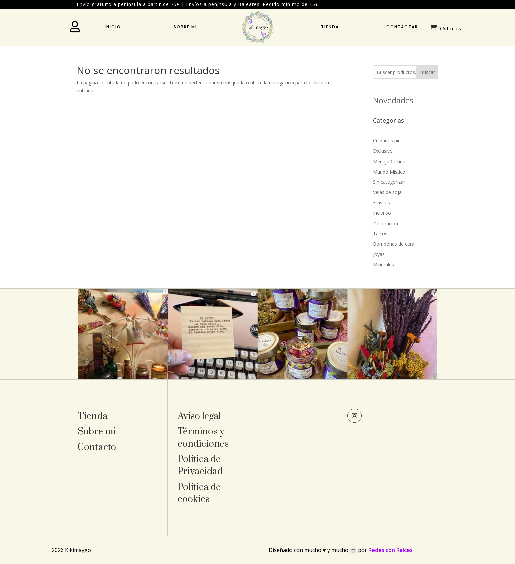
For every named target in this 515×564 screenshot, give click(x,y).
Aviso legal (199, 416)
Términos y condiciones (203, 437)
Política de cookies (199, 493)
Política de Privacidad (200, 465)
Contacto (97, 447)
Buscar (427, 72)
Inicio (113, 27)
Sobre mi (185, 27)
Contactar (402, 27)
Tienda (330, 27)
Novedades (393, 100)
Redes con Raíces (390, 550)
